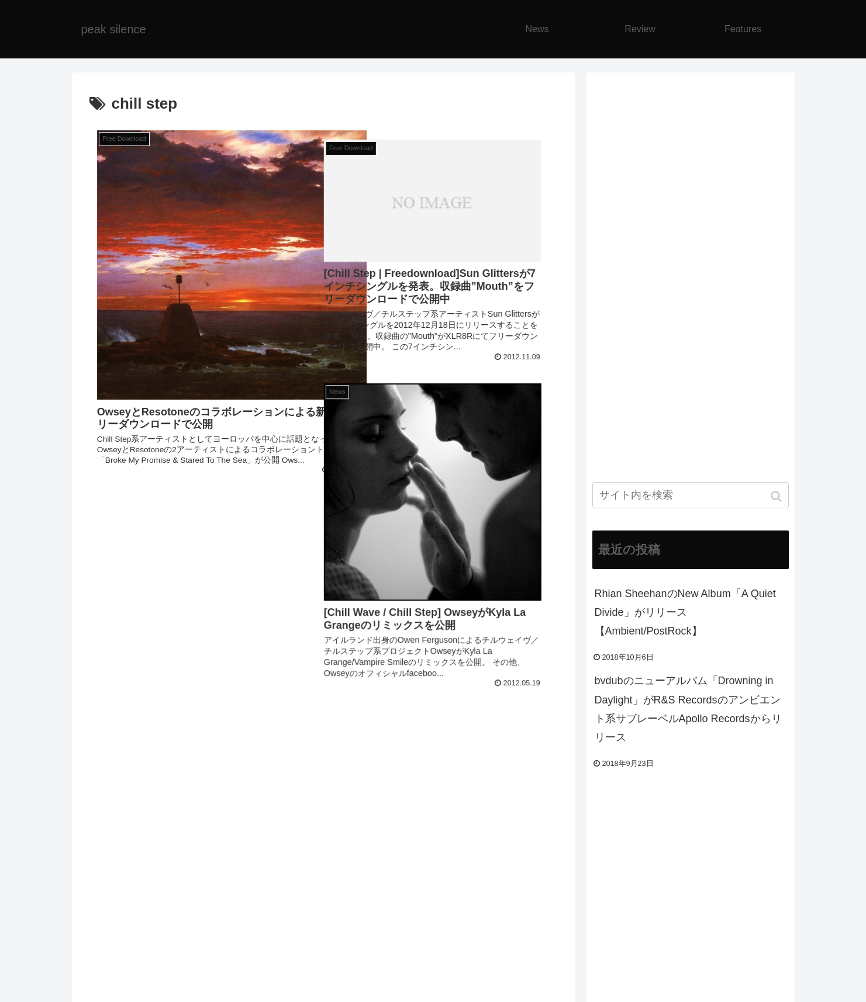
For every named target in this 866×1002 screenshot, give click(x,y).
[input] (690, 495)
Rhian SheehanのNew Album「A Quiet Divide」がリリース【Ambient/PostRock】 (685, 612)
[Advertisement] (323, 793)
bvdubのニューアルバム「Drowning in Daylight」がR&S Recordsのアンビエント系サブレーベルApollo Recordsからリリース (688, 709)
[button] (777, 496)
